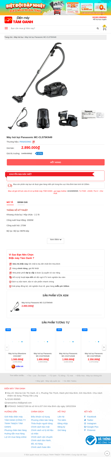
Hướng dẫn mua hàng (15, 433)
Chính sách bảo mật (40, 427)
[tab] (10, 202)
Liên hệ (61, 417)
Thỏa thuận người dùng (42, 423)
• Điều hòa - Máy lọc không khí (89, 376)
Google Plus (91, 427)
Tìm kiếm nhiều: (17, 375)
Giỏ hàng (62, 430)
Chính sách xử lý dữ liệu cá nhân (42, 432)
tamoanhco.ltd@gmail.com (19, 403)
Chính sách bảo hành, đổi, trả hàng (41, 442)
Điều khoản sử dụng (40, 417)
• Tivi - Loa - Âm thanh (36, 376)
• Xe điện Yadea (69, 381)
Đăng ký (61, 427)
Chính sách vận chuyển (42, 437)
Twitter (88, 420)
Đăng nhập (63, 423)
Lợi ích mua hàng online (16, 437)
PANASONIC (25, 142)
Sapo (85, 455)
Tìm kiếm (62, 420)
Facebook (90, 417)
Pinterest (89, 430)
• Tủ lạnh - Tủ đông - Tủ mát (61, 376)
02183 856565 (100, 17)
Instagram (90, 423)
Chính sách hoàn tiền (41, 447)
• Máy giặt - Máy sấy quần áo (47, 381)
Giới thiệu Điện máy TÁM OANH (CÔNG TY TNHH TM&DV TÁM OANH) (15, 422)
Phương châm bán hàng (16, 430)
